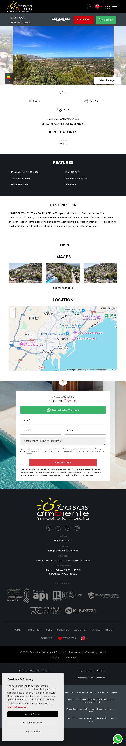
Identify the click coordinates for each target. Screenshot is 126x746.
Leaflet (70, 370)
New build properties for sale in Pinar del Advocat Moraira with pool (91, 701)
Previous (16, 56)
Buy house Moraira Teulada (91, 671)
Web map (79, 652)
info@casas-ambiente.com (63, 550)
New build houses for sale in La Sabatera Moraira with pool (91, 720)
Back (63, 92)
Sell (49, 630)
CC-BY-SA (112, 370)
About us (80, 630)
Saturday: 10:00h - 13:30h (63, 574)
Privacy (60, 652)
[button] (63, 287)
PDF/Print (92, 101)
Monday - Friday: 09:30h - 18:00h (63, 570)
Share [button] (34, 101)
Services (63, 630)
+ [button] (13, 310)
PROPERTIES (33, 630)
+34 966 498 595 (63, 540)
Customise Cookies (32, 722)
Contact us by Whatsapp (63, 410)
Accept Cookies (32, 713)
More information (17, 706)
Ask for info (83, 19)
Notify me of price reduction (61, 19)
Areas (96, 630)
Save (63, 110)
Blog (108, 630)
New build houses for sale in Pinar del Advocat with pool (91, 692)
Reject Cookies (33, 731)
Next (110, 56)
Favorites (67, 639)
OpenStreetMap (90, 370)
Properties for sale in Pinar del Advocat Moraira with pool (91, 710)
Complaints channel (95, 652)
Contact (106, 19)
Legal (52, 652)
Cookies (69, 652)
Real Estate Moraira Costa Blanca (35, 671)
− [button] (13, 315)
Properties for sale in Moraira (91, 678)
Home (17, 630)
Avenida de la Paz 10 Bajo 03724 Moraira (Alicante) (63, 560)
